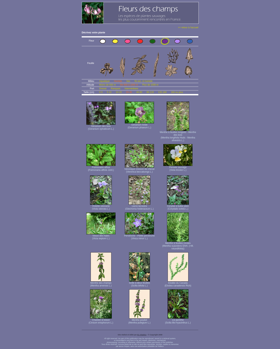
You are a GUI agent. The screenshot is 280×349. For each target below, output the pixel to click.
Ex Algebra (141, 335)
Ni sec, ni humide (143, 81)
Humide (118, 81)
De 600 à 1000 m (129, 84)
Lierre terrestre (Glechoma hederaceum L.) (139, 206)
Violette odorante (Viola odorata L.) (101, 206)
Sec (128, 81)
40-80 (139, 92)
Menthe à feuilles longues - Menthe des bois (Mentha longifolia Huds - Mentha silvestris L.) (178, 135)
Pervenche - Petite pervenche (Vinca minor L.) (139, 236)
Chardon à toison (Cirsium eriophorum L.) (101, 320)
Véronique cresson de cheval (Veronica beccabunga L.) (139, 169)
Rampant (115, 88)
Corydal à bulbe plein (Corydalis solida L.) (178, 206)
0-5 (100, 92)
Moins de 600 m (107, 84)
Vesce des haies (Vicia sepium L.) (101, 236)
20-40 (129, 92)
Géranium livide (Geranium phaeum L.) (139, 125)
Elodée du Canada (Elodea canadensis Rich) (178, 283)
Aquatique (104, 81)
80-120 (150, 92)
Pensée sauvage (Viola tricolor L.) (177, 167)
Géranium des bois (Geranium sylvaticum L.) (101, 126)
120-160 (162, 92)
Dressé (103, 88)
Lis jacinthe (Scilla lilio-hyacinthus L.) (178, 320)
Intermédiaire (131, 88)
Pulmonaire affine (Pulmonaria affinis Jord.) (101, 167)
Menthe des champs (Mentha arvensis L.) (100, 283)
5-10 (109, 92)
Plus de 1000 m (150, 84)
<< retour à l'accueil (188, 27)
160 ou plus (177, 92)
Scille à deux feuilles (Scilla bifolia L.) (139, 283)
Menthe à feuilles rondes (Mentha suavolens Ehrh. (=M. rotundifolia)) (177, 245)
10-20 (119, 92)
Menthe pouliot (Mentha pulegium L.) (139, 320)
